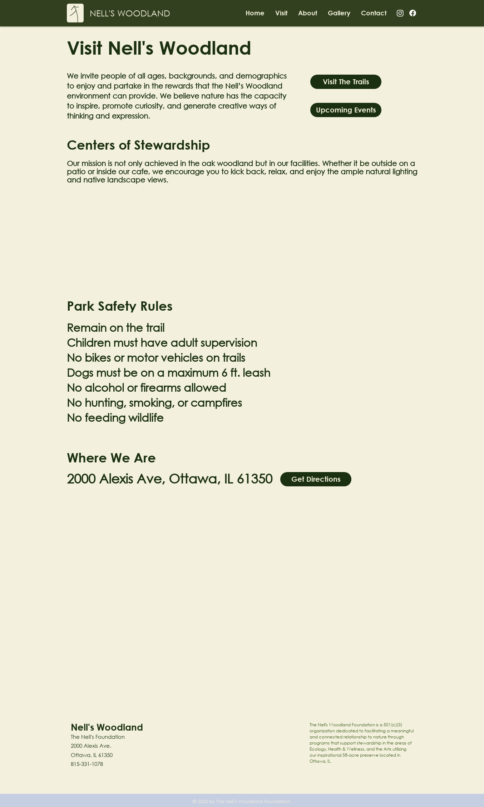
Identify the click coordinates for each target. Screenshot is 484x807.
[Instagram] (400, 13)
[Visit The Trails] (345, 82)
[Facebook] (412, 13)
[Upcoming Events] (345, 110)
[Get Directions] (315, 479)
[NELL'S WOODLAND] (130, 13)
